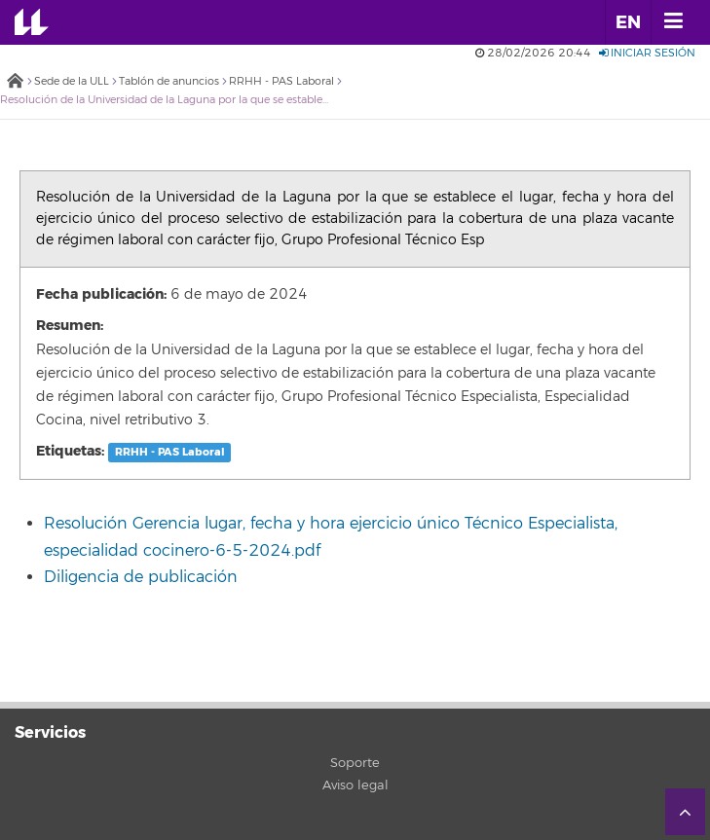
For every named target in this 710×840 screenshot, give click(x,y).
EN (628, 22)
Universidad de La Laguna (45, 22)
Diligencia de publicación (141, 577)
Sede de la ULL (71, 81)
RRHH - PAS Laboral (281, 81)
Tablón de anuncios (169, 81)
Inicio (14, 82)
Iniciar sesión (647, 53)
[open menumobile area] (673, 22)
